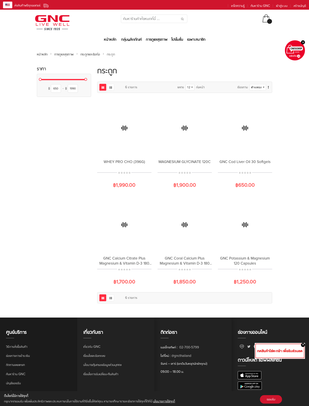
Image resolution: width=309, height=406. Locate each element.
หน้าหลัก (42, 54)
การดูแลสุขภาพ (64, 54)
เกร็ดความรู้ (238, 6)
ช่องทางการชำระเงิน (18, 356)
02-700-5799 (188, 347)
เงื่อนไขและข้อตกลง (94, 356)
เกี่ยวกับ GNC (91, 347)
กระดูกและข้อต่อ (90, 54)
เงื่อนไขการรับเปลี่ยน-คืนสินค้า (100, 374)
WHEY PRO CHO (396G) (124, 162)
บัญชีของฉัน (13, 383)
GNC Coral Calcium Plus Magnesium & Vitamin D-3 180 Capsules (185, 263)
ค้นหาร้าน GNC (260, 6)
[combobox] (154, 19)
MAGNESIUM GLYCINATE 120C (185, 162)
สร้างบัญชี (300, 6)
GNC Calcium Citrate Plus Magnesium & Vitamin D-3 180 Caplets (124, 263)
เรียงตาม (242, 87)
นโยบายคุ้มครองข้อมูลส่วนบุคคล (102, 365)
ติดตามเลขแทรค (15, 365)
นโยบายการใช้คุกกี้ (164, 401)
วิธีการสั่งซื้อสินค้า (16, 347)
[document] (154, 398)
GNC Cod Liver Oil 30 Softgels (245, 162)
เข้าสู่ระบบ (281, 6)
